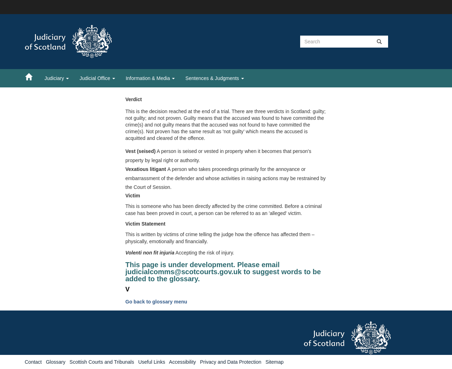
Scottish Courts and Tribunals (102, 362)
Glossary (55, 362)
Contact (33, 362)
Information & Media (150, 78)
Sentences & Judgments (214, 78)
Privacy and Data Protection (230, 362)
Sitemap (275, 362)
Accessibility (182, 362)
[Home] (32, 76)
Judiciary (56, 78)
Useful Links (151, 362)
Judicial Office (97, 78)
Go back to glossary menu (156, 302)
